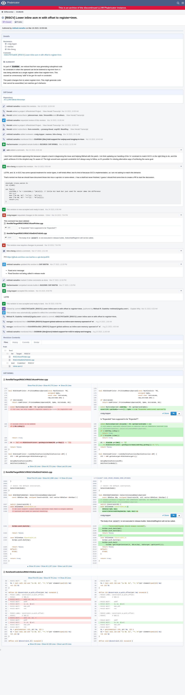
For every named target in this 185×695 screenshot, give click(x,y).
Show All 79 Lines (50, 578)
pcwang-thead (46, 129)
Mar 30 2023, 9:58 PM (44, 291)
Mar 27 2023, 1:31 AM (40, 251)
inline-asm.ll (17, 366)
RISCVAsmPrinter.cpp (21, 357)
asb (8, 150)
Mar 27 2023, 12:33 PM (58, 264)
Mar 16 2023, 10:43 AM (94, 139)
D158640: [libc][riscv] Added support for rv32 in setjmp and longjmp (62, 332)
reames (10, 47)
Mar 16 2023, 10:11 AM (71, 134)
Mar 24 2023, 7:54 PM (60, 215)
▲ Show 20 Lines (34, 466)
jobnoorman (33, 115)
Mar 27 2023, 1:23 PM (67, 285)
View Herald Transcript (52, 111)
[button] (183, 3)
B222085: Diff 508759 (49, 285)
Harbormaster (12, 144)
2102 (8, 238)
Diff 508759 (44, 264)
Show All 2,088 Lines (50, 478)
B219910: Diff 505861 (49, 144)
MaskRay (64, 129)
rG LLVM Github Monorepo (14, 100)
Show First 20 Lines (35, 386)
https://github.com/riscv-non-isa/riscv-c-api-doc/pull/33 (28, 257)
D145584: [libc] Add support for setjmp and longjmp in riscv (59, 139)
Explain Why (135, 309)
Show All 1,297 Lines (48, 566)
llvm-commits (33, 129)
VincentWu (48, 115)
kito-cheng (11, 49)
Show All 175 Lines (50, 386)
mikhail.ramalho (19, 28)
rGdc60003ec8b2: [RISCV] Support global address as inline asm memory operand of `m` (64, 327)
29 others (60, 115)
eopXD (57, 129)
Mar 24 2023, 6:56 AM (43, 166)
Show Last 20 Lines (64, 466)
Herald (9, 111)
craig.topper (12, 44)
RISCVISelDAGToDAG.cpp (23, 360)
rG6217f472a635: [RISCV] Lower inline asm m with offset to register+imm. (33, 55)
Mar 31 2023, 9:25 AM (149, 309)
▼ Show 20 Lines (65, 386)
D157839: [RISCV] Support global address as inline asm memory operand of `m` (60, 322)
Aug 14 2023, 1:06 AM (104, 322)
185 (7, 228)
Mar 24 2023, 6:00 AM (34, 150)
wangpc (10, 322)
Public (19, 22)
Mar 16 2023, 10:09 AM (46, 106)
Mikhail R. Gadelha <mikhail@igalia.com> (110, 309)
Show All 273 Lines (49, 466)
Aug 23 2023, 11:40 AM (101, 332)
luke (41, 115)
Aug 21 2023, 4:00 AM (111, 327)
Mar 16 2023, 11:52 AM (67, 144)
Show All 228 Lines (49, 644)
